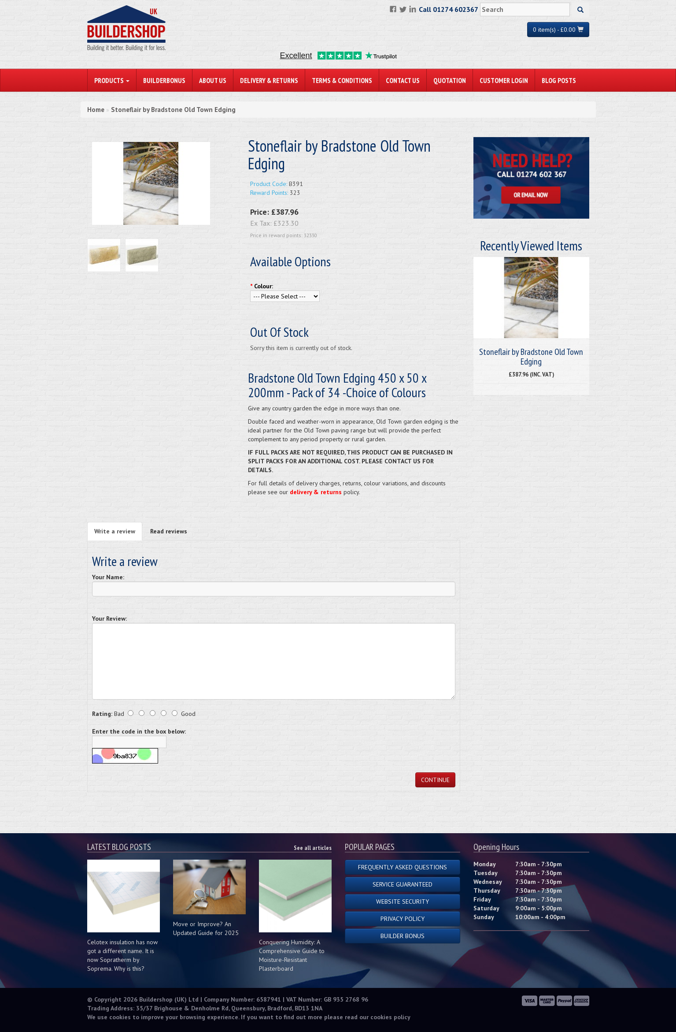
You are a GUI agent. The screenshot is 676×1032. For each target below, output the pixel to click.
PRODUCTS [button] (111, 80)
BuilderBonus (164, 80)
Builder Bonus (402, 936)
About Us (212, 80)
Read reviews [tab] (168, 531)
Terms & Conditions (342, 80)
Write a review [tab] (114, 531)
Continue (435, 780)
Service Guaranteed (402, 884)
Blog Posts (559, 80)
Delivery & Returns (269, 80)
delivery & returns (316, 492)
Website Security (402, 901)
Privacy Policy (402, 919)
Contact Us (403, 80)
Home (95, 109)
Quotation (449, 80)
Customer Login (504, 80)
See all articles (313, 848)
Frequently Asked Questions (402, 867)
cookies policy (390, 1017)
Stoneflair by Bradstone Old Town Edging (173, 109)
